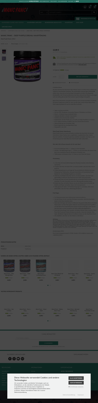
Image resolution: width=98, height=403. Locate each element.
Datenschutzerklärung (69, 395)
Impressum (81, 395)
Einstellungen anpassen (75, 386)
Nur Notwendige (76, 382)
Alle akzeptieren (76, 378)
